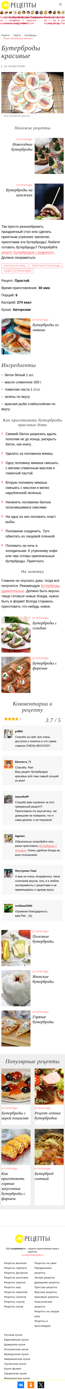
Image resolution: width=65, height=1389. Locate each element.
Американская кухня (17, 1359)
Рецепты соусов (14, 1301)
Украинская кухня (15, 1373)
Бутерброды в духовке (58, 20)
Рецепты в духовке (19, 20)
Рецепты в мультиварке (43, 1323)
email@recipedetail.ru (33, 1255)
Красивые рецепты (47, 1297)
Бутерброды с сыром (6, 20)
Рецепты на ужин (54, 20)
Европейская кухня (16, 1339)
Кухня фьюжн (12, 1368)
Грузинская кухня (15, 1363)
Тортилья (32, 17)
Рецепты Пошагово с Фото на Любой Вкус (32, 1238)
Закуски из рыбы (15, 266)
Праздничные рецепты (43, 1270)
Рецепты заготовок (16, 1277)
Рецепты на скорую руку (47, 1314)
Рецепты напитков (16, 1292)
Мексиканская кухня (17, 1378)
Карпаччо (37, 17)
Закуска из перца (45, 20)
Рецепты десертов (16, 1272)
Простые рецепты (46, 1287)
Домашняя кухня (14, 1344)
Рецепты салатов (15, 1297)
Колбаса (41, 17)
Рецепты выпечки (15, 1263)
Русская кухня (13, 1334)
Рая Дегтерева (16, 66)
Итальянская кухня (16, 1349)
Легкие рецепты (63, 19)
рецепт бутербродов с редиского (27, 252)
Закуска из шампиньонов (1, 20)
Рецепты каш (12, 1287)
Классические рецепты (43, 1304)
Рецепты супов (13, 1306)
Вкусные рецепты (46, 1292)
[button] (60, 4)
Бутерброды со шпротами (15, 20)
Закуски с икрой (50, 20)
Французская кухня (16, 1354)
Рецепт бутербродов (17, 271)
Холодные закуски (28, 19)
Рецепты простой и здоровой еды (18, 5)
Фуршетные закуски (10, 19)
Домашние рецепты (47, 1282)
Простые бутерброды (46, 266)
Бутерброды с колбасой (23, 20)
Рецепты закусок (15, 1282)
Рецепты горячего (15, 1268)
